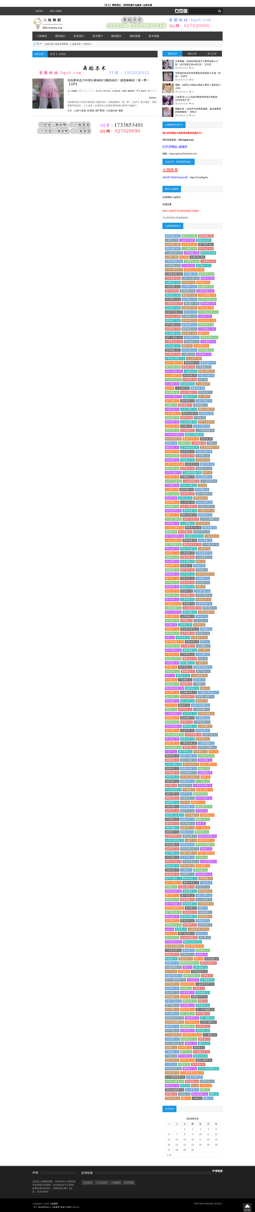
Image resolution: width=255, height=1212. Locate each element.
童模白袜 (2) (187, 586)
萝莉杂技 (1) (172, 899)
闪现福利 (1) (172, 819)
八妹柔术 (87, 1182)
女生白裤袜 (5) (188, 422)
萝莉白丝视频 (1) (207, 747)
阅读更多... (153, 98)
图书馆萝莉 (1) (188, 772)
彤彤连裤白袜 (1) (189, 849)
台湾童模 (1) (207, 980)
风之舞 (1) (205, 937)
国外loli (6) (186, 417)
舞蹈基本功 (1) (203, 806)
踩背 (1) (185, 1085)
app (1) (169, 929)
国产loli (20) (172, 291)
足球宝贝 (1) (172, 849)
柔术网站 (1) (172, 920)
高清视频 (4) (172, 502)
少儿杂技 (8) (202, 384)
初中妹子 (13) (189, 333)
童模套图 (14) (189, 324)
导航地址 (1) (202, 1030)
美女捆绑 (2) (172, 561)
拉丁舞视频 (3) (173, 544)
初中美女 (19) (189, 299)
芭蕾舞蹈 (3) (172, 506)
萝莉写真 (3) (189, 510)
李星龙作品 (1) (173, 1068)
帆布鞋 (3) (171, 531)
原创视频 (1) (205, 760)
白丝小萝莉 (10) (174, 362)
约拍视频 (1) (202, 730)
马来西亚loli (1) (173, 941)
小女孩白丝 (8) (173, 379)
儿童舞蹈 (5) (198, 443)
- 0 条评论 (140, 91)
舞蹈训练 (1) (201, 832)
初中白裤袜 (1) (203, 798)
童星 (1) (201, 823)
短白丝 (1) (201, 933)
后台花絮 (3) (205, 540)
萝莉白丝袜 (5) (190, 438)
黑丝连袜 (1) (189, 836)
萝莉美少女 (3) (193, 527)
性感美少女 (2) (173, 658)
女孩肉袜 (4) (202, 455)
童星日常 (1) (187, 827)
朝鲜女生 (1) (198, 802)
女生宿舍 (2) (172, 620)
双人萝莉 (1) (192, 1089)
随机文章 (192, 53)
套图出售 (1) (187, 781)
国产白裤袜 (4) (203, 493)
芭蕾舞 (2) (188, 603)
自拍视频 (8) (172, 392)
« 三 (169, 1155)
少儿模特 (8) (172, 384)
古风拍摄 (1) (172, 772)
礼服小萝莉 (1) (188, 853)
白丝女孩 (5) (172, 455)
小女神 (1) (206, 882)
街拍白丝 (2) (187, 582)
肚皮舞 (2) (171, 624)
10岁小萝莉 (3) (188, 506)
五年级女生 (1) (206, 756)
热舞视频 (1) (172, 806)
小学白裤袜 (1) (194, 1077)
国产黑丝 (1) (172, 895)
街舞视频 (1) (205, 878)
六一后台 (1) (202, 827)
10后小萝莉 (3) (204, 502)
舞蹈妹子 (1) (189, 1068)
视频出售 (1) (187, 819)
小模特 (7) (171, 405)
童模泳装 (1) (189, 747)
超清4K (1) (186, 722)
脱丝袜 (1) (204, 1039)
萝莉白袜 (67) (204, 240)
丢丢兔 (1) (201, 857)
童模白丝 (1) (172, 963)
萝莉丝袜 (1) (205, 891)
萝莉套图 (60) (173, 248)
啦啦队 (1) (206, 849)
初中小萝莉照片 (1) (175, 980)
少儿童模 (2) (188, 646)
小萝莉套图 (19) (174, 303)
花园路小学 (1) (199, 996)
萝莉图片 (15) (173, 320)
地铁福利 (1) (172, 781)
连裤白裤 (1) (172, 743)
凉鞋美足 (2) (172, 663)
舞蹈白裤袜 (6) (206, 409)
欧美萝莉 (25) (206, 274)
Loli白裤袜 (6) (173, 413)
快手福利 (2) (172, 599)
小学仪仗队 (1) (202, 722)
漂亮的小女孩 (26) (194, 269)
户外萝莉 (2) (187, 654)
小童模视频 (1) (206, 743)
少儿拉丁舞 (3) (173, 519)
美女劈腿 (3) (185, 531)
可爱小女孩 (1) (173, 1001)
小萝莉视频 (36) (174, 261)
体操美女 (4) (187, 460)
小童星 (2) (201, 663)
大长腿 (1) (193, 980)
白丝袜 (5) (186, 426)
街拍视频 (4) (202, 489)
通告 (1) (208, 1098)
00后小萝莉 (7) (188, 392)
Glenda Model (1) (190, 777)
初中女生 (106, 91)
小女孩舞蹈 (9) (173, 375)
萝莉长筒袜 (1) (173, 891)
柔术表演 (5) (172, 430)
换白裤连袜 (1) (199, 1094)
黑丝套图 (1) (202, 865)
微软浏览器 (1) (191, 975)
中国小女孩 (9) (206, 375)
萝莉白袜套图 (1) (174, 1089)
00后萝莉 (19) (173, 299)
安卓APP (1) (172, 988)
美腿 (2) (200, 586)
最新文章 (172, 53)
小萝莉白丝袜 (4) (174, 464)
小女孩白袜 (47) (174, 253)
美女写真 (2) (183, 637)
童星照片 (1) (172, 832)
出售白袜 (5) (172, 426)
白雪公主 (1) (172, 810)
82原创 (90, 110)
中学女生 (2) (172, 582)
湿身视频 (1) (187, 899)
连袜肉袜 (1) (187, 1026)
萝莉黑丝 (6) (172, 422)
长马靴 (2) (171, 667)
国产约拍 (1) (203, 671)
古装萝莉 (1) (202, 717)
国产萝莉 (100, 110)
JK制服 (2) (186, 620)
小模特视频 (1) (201, 709)
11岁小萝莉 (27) (174, 269)
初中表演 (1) (172, 937)
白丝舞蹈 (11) (208, 341)
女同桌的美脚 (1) (174, 1022)
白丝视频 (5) (187, 430)
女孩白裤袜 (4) (173, 472)
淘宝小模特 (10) (174, 371)
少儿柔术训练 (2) (192, 608)
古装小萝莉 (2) (203, 595)
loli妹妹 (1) (171, 958)
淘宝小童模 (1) (188, 760)
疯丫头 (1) (186, 1051)
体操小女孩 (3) (190, 519)
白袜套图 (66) (173, 244)
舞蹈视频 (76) (206, 236)
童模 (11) (187, 345)
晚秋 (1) (214, 1094)
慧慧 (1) (203, 908)
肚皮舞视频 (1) (173, 967)
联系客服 (129, 1182)
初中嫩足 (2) (187, 663)
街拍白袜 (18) (189, 307)
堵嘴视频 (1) (172, 760)
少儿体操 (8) (182, 388)
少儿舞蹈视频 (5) (205, 430)
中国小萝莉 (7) (203, 400)
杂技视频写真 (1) (194, 946)
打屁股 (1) (171, 679)
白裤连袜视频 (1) (174, 734)
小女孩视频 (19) (207, 295)
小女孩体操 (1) (173, 789)
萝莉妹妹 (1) (172, 701)
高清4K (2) (186, 591)
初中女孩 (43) (208, 253)
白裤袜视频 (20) (205, 291)
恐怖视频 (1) (187, 806)
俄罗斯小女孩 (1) (174, 815)
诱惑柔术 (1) (172, 1026)
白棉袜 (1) (207, 975)
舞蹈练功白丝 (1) (174, 1018)
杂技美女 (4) (187, 468)
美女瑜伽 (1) (200, 870)
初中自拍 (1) (185, 667)
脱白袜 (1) (201, 701)
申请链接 (217, 1171)
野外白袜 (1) (189, 1001)
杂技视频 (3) (209, 527)
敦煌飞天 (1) (187, 810)
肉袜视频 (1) (172, 996)
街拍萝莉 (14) (173, 329)
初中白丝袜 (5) (173, 438)
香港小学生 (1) (190, 882)
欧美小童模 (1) (204, 789)
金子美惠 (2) (187, 633)
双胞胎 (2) (206, 629)
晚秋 (121, 110)
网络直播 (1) (187, 1009)
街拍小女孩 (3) (188, 548)
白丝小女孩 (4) (188, 485)
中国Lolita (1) (172, 1098)
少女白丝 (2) (201, 620)
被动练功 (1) (172, 823)
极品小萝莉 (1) (203, 1060)
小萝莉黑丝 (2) (203, 603)
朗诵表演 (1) (172, 768)
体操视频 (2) (187, 595)
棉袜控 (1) (184, 705)
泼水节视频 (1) (173, 903)
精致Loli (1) (187, 832)
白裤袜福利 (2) (173, 608)
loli (100, 91)
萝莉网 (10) (188, 367)
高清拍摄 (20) (188, 291)
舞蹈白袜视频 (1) (207, 836)
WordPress (43, 1207)
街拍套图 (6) (172, 417)
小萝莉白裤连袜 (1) (208, 692)
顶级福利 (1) (172, 684)
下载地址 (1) (172, 1051)
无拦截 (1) (184, 971)
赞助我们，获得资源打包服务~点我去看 (132, 5)
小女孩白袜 (115, 91)
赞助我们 (60, 36)
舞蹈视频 (135, 36)
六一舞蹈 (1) (210, 1034)
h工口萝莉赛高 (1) (175, 1077)
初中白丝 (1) (187, 1060)
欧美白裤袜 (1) (186, 887)
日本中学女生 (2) (205, 574)
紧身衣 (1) (171, 709)
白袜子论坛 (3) (201, 531)
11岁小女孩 (80, 110)
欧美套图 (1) (189, 903)
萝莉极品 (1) (188, 671)
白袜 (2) (203, 658)
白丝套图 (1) (205, 726)
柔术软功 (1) (187, 920)
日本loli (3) (204, 548)
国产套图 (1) (172, 1005)
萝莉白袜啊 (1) (188, 916)
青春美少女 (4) (203, 468)
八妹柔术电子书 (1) (198, 929)
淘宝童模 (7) (185, 405)
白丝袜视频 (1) (173, 713)
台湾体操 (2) (187, 616)
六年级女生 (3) (210, 544)
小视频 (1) (199, 684)
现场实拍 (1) (207, 1081)
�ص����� (247, 1207)
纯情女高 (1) (187, 739)
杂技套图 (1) (211, 958)
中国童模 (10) (173, 354)
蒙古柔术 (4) (207, 464)
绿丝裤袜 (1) (207, 815)
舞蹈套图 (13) (189, 329)
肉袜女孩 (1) (187, 984)
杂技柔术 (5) (172, 451)
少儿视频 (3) (187, 523)
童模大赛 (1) (172, 794)
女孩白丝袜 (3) (206, 506)
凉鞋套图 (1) (200, 967)
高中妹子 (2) (172, 578)
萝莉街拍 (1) (172, 756)
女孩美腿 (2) (187, 557)
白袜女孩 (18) (206, 307)
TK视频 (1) (188, 789)
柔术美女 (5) (187, 451)
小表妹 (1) (186, 870)
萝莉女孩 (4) (172, 493)
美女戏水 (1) (172, 739)
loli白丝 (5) (206, 438)
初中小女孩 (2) (173, 612)
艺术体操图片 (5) (209, 447)
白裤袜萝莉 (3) (203, 553)
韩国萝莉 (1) (202, 920)
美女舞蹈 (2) (172, 616)
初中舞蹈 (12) (192, 337)
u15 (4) (202, 485)
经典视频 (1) (205, 772)
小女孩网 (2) (202, 654)
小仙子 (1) (171, 751)
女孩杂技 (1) (185, 785)
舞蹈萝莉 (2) (172, 586)
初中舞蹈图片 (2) (174, 641)
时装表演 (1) (187, 798)
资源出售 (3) (172, 515)
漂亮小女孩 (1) (173, 861)
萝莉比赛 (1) (187, 865)
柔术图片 (98, 36)
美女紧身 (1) (198, 1064)
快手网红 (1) (172, 692)
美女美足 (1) (172, 696)
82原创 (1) (184, 1094)
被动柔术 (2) (202, 582)
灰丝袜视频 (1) (206, 713)
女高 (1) (205, 777)
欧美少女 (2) (172, 591)
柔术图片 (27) (204, 265)
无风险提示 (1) (199, 971)
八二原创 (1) (202, 781)
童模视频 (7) (200, 405)
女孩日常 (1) (187, 730)
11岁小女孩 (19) (207, 299)
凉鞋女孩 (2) (192, 641)
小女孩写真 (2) (202, 591)
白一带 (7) (204, 396)
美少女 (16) (190, 312)
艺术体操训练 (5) (189, 447)
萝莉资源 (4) (172, 468)
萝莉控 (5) (171, 443)
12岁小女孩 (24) (190, 278)
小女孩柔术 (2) (203, 557)
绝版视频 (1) (205, 912)
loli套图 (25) (191, 274)
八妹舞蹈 (41, 36)
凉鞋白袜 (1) (172, 870)
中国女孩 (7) (172, 409)
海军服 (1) (186, 684)
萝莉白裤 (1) (172, 798)
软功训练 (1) (205, 925)
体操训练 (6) (206, 413)
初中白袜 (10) (189, 350)
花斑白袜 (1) (187, 844)
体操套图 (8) (187, 384)
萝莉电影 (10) (192, 362)
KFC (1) (213, 751)
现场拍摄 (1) (172, 874)
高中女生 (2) (187, 574)
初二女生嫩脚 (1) (205, 1009)
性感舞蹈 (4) (187, 477)
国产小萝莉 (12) (174, 337)
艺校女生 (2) (187, 578)
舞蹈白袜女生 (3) (192, 544)
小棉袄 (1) (206, 1085)
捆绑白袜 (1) (202, 819)
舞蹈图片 (116, 36)
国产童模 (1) (172, 853)
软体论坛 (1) (200, 1056)
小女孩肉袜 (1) (199, 675)
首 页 (52, 54)
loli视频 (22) (203, 282)
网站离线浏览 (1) (189, 963)
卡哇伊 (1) (171, 933)
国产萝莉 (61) (206, 244)
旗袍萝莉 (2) (172, 565)
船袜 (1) (199, 958)
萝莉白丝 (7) (205, 392)
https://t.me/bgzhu (199, 177)
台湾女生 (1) (189, 713)
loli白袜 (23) (188, 282)
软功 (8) (203, 379)
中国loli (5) (184, 443)
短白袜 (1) (199, 679)
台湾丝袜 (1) (187, 1030)
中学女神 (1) (172, 984)
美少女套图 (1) (203, 899)
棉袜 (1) (186, 1098)
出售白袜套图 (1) (174, 840)
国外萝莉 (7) (187, 400)
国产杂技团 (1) (186, 933)
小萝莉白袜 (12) (174, 341)
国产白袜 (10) (173, 367)
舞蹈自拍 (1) (172, 722)
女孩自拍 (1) (172, 1073)
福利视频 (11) (173, 350)
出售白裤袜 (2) (206, 612)
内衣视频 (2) (187, 561)
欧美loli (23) (207, 278)
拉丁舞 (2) (204, 650)
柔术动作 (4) (187, 493)
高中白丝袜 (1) (190, 764)
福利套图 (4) (186, 489)
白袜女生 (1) (187, 954)
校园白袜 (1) (172, 954)
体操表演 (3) (172, 557)
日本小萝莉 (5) (201, 426)
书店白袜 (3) (202, 523)
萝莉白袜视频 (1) (205, 844)
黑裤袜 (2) (186, 565)
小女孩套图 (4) (203, 477)
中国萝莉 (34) (192, 261)
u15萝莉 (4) (172, 489)
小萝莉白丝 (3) (206, 510)
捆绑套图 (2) (172, 570)
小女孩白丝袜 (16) (208, 312)
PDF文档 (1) (185, 1056)
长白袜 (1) (201, 810)
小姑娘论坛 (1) (201, 1051)
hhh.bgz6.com (186, 140)
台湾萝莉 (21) (189, 286)
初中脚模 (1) (172, 1009)
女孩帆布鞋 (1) (188, 692)
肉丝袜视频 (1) (173, 726)
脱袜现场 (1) (172, 717)
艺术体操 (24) (173, 278)
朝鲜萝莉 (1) (172, 802)
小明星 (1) (199, 988)
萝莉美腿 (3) (189, 540)
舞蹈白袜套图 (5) (194, 434)
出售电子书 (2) (199, 637)
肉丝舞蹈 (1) (187, 717)
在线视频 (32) (173, 265)
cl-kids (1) (186, 988)
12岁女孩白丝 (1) (192, 1034)
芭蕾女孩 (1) (202, 1005)
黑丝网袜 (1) (189, 891)
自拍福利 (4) (172, 460)
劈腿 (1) (205, 1089)
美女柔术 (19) (173, 295)
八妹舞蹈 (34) (208, 261)
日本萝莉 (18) (173, 307)
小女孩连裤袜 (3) (174, 527)
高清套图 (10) (204, 367)
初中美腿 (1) (202, 1013)
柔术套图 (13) (173, 333)
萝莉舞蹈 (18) (208, 303)
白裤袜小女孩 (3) (194, 536)
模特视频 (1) (172, 844)
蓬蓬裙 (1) (201, 954)
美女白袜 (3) (172, 548)
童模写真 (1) (172, 777)
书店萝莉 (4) (172, 477)
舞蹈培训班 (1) (206, 840)
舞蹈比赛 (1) (200, 794)
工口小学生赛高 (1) (208, 1068)
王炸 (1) (185, 802)
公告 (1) (185, 996)
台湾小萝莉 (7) (188, 409)
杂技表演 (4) (192, 464)
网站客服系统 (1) (174, 688)
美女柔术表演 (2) (189, 629)
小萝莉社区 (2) (173, 603)
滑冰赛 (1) (188, 950)
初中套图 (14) (173, 324)
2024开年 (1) (172, 671)
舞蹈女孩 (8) (197, 388)
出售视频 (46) (192, 253)
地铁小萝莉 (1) (203, 895)
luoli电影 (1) (185, 1047)
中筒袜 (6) (200, 417)
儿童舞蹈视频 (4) (192, 472)
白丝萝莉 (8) (189, 379)
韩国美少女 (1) (173, 925)
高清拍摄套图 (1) (174, 908)
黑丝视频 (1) (172, 827)
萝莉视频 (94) (173, 236)
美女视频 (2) (189, 612)
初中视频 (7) (172, 400)
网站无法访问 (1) (192, 941)
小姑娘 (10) (190, 371)
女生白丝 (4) (202, 460)
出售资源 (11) (173, 345)
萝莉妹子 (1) (183, 675)
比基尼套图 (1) (208, 861)
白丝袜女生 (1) (188, 1039)
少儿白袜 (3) (187, 502)
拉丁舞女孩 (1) (173, 912)
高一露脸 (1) (207, 1018)
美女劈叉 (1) (172, 992)
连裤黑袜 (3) (172, 523)
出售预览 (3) (187, 553)
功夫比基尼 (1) (190, 861)
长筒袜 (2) (199, 624)
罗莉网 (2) (201, 570)
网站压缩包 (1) (208, 963)
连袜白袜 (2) (172, 595)
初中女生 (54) (206, 248)
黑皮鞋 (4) (171, 498)
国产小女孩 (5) (206, 422)
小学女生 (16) (173, 316)
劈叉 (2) (205, 641)
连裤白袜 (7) (190, 396)
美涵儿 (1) (191, 1043)
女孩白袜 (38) (197, 257)
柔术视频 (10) (206, 350)
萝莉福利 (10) (208, 362)
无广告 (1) (171, 971)
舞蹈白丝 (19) (189, 295)
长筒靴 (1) (171, 785)
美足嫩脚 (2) (203, 646)
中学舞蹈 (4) (172, 485)
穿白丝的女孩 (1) (174, 1043)
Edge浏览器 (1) (173, 975)
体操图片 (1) (187, 874)
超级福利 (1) (192, 688)
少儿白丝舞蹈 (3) (209, 519)
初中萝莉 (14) (206, 324)
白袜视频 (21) (173, 286)
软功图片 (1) (189, 925)
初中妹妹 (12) (192, 341)
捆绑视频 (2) (189, 650)
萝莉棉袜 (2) (172, 574)
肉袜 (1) (205, 688)
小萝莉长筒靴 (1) (202, 785)
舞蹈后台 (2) (189, 658)
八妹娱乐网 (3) (173, 540)
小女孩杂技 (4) (191, 481)
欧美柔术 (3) (172, 553)
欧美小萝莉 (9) (206, 371)
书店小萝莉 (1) (206, 853)
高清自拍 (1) (189, 912)
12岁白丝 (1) (202, 1026)
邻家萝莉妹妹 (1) (202, 667)
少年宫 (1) (171, 705)
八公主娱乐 (101, 1182)
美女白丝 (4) (187, 455)
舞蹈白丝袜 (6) (189, 413)
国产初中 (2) (187, 570)
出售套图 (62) (189, 244)
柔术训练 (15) (189, 320)
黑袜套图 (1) (205, 916)
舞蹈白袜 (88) (189, 236)
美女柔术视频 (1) (174, 946)
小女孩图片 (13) (207, 329)
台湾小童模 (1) (208, 1022)
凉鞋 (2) (170, 637)
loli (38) (184, 257)
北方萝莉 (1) (172, 1013)
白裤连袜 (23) (173, 282)
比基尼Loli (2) (203, 599)
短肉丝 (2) (199, 565)
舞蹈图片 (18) (192, 303)
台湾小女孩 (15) (207, 320)
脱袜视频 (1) (172, 730)
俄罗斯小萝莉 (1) (205, 696)
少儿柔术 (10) (194, 358)
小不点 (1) (171, 1064)
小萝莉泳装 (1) (188, 743)
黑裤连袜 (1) (172, 865)
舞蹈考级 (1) (189, 726)
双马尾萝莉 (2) (173, 650)
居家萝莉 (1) (192, 1018)
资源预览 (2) (172, 629)
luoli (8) (169, 388)
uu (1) (195, 1085)
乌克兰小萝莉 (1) (174, 1081)
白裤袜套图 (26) (174, 274)
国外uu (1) (204, 1043)
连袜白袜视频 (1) (200, 705)
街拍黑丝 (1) (200, 751)
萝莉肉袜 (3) (205, 515)
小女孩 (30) (188, 265)
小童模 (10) (188, 354)
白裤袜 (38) (171, 257)
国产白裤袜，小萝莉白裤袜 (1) (181, 878)
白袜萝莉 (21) (206, 286)
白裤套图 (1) (187, 992)
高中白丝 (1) (185, 709)
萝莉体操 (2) (172, 633)
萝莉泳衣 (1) (172, 1085)
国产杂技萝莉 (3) (174, 536)
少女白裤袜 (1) (173, 764)
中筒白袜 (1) (192, 1022)
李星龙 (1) (184, 1064)
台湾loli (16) (205, 316)
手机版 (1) (171, 1056)
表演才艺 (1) (202, 887)
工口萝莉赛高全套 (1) (192, 1073)
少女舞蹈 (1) (185, 679)
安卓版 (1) (181, 929)
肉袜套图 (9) (189, 375)
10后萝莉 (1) (172, 1039)
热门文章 (212, 53)
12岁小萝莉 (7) (173, 396)
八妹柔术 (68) (187, 240)
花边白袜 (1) (185, 958)
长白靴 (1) (191, 908)
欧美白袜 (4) (185, 498)
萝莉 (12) (203, 333)
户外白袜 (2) (172, 654)
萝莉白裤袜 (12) (209, 337)
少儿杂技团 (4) (208, 481)
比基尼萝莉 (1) (173, 836)
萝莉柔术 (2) (202, 633)
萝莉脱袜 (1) (192, 1081)
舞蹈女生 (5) (172, 447)
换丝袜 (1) (171, 1094)
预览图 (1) (199, 1047)
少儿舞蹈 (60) (189, 248)
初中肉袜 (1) (172, 1030)
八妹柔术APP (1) (205, 984)
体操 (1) (203, 1001)
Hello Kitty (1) (210, 734)
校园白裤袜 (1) (188, 768)
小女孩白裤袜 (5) (174, 434)
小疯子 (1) (191, 840)
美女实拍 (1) (202, 739)
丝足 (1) (170, 675)
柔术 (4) (207, 472)
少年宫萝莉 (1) (193, 734)
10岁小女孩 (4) (173, 481)
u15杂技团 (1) (206, 903)
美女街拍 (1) (187, 696)
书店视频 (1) (172, 857)
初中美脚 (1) (185, 751)
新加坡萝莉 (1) (203, 874)
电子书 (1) (186, 794)
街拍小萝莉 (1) (208, 764)
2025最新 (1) (187, 823)
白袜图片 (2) (185, 624)
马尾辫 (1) (171, 887)
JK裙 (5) (212, 443)
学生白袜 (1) (172, 1060)
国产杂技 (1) (187, 895)
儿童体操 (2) (187, 599)
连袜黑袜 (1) (202, 992)
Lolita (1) (197, 1098)
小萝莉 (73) (171, 240)
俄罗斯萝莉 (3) (173, 510)
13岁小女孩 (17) (174, 312)
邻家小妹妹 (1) (188, 756)
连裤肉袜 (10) (204, 354)
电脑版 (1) (171, 1047)
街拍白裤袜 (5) (203, 451)
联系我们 (39, 11)
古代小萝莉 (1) (173, 882)
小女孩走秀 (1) (173, 950)
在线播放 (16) (189, 316)
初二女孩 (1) (187, 1013)
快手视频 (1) (192, 815)
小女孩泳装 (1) (173, 747)
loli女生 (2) (201, 616)
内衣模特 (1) (187, 1005)
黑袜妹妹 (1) (172, 916)
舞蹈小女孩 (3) (188, 515)
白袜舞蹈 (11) (201, 345)
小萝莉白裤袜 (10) (175, 358)
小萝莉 (124, 91)
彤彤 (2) (200, 561)
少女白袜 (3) (212, 536)
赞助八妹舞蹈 (56, 11)
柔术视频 (154, 36)
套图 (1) (187, 967)
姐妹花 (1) (204, 768)
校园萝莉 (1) (202, 950)
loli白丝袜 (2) (172, 646)
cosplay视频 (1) (189, 937)
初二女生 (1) (187, 701)
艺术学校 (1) (187, 857)
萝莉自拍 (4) (200, 498)
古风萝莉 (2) (202, 578)
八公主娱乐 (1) (173, 1034)
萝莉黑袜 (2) (209, 608)
